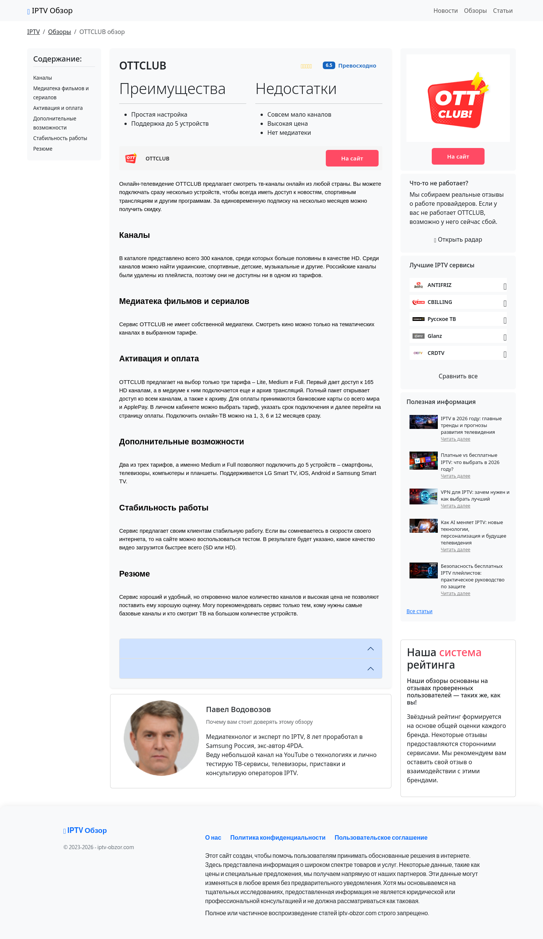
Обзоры (475, 10)
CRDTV (436, 352)
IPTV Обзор (50, 10)
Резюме (42, 148)
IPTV (33, 32)
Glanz (435, 335)
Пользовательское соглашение (380, 837)
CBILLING (440, 301)
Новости (445, 10)
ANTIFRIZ (439, 284)
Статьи (503, 10)
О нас (213, 837)
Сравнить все (458, 376)
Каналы (42, 77)
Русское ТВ (442, 318)
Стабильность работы (60, 138)
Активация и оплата (58, 107)
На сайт (352, 158)
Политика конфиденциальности (278, 837)
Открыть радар (458, 239)
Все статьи (419, 611)
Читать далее (455, 439)
